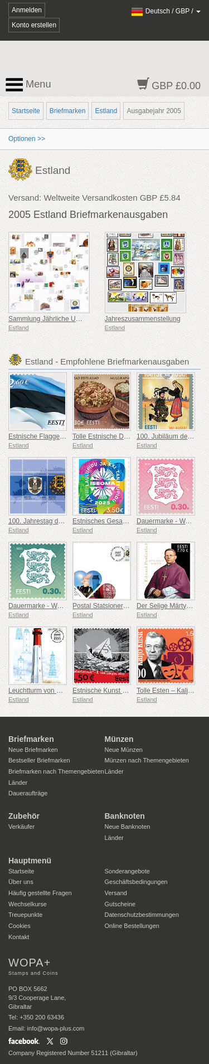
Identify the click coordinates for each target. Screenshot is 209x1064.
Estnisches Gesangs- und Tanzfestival (129, 521)
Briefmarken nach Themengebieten (56, 771)
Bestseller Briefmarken (39, 760)
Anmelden (27, 10)
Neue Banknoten (127, 826)
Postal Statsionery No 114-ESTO (121, 606)
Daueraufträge (27, 793)
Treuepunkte (25, 914)
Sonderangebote (127, 871)
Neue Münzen (124, 749)
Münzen (119, 739)
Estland (106, 111)
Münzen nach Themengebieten (147, 760)
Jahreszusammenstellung (143, 319)
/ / (166, 11)
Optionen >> (26, 139)
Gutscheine (120, 904)
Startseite (26, 111)
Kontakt (18, 937)
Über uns (20, 881)
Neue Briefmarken (33, 749)
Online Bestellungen (132, 925)
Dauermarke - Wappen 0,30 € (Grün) (63, 606)
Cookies (19, 925)
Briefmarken (68, 111)
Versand (116, 893)
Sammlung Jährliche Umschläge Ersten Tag (73, 319)
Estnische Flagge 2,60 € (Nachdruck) (63, 436)
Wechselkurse (27, 904)
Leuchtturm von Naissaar (45, 690)
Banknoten (125, 816)
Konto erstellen (34, 25)
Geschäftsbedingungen (136, 881)
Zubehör (24, 816)
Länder (17, 782)
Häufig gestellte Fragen (40, 893)
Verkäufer (21, 826)
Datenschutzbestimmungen (142, 914)
